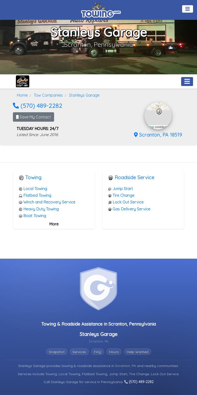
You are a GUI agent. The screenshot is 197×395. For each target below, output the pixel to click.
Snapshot (57, 352)
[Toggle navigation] (187, 9)
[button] (159, 111)
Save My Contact (33, 116)
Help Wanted (137, 352)
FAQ (97, 352)
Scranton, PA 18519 (158, 135)
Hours (114, 352)
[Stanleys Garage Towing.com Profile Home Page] (22, 81)
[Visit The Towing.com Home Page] (101, 8)
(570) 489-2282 (37, 105)
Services (79, 352)
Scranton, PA (126, 366)
